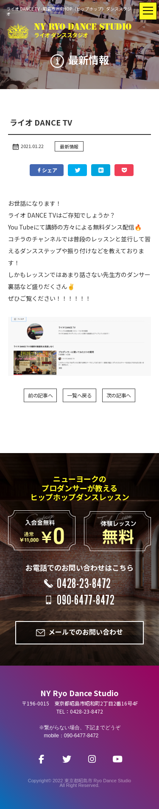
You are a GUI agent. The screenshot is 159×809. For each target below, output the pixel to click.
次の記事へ (118, 395)
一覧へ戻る (79, 395)
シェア (46, 170)
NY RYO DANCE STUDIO (82, 30)
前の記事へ (40, 395)
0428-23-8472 (84, 583)
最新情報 (69, 146)
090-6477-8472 (86, 599)
